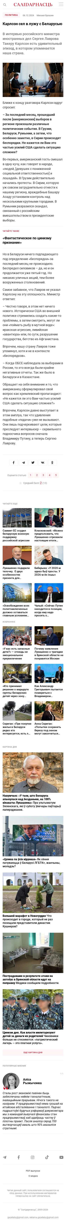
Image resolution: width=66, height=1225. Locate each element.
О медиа (33, 1176)
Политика (11, 15)
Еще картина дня (33, 1052)
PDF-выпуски (33, 1170)
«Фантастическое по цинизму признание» (27, 240)
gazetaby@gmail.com (18, 1217)
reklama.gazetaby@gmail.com (44, 1217)
